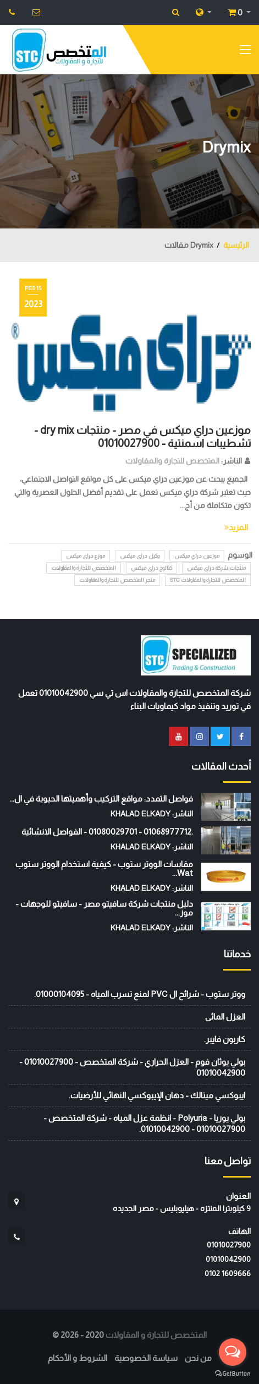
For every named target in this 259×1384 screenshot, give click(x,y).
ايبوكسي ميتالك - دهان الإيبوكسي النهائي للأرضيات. (157, 1095)
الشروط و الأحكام (77, 1358)
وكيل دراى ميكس (139, 556)
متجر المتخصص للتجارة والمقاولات (117, 580)
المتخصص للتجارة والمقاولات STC (208, 580)
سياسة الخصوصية (146, 1358)
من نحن (198, 1358)
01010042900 (228, 1259)
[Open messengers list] (232, 1352)
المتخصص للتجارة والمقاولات (172, 460)
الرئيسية (236, 245)
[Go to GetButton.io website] (232, 1373)
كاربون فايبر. (224, 1039)
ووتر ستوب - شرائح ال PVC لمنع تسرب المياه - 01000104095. (139, 994)
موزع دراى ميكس (85, 556)
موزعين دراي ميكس (196, 556)
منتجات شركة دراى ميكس (216, 568)
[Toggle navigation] (245, 51)
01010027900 (229, 1244)
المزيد (236, 527)
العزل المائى (225, 1016)
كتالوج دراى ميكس (151, 568)
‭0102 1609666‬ (228, 1273)
